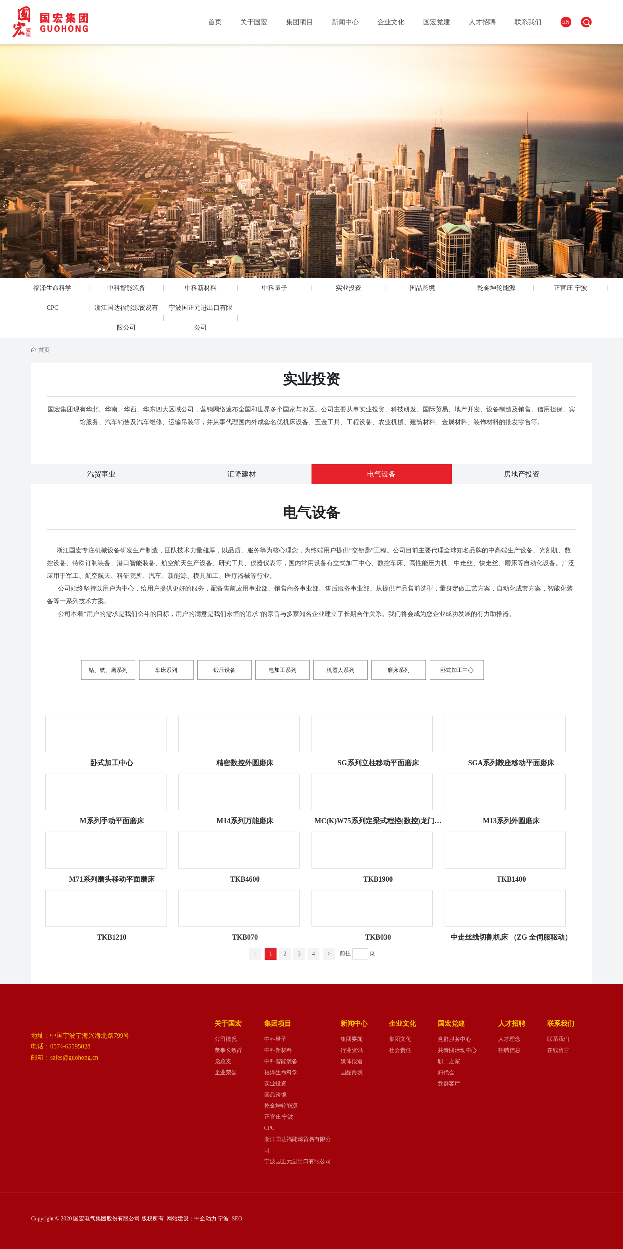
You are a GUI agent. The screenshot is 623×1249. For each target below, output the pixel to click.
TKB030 (378, 937)
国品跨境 (422, 287)
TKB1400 (511, 879)
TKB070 (245, 937)
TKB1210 (111, 937)
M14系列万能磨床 (245, 821)
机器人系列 (340, 670)
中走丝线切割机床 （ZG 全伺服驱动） (511, 937)
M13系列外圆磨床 (511, 821)
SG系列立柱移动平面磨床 (378, 763)
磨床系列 (398, 670)
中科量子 (274, 287)
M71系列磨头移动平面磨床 (112, 879)
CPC (52, 307)
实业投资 (348, 287)
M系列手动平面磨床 (112, 821)
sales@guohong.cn (74, 1057)
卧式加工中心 (457, 670)
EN (566, 22)
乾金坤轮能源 (496, 287)
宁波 (224, 1219)
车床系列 (166, 670)
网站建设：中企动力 (191, 1219)
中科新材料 (201, 287)
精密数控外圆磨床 (244, 763)
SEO (237, 1219)
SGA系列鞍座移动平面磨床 (511, 763)
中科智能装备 (126, 287)
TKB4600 (244, 879)
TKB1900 (378, 879)
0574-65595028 (70, 1046)
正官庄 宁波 (570, 287)
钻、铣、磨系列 (108, 670)
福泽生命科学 (52, 287)
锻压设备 (224, 670)
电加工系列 (282, 670)
